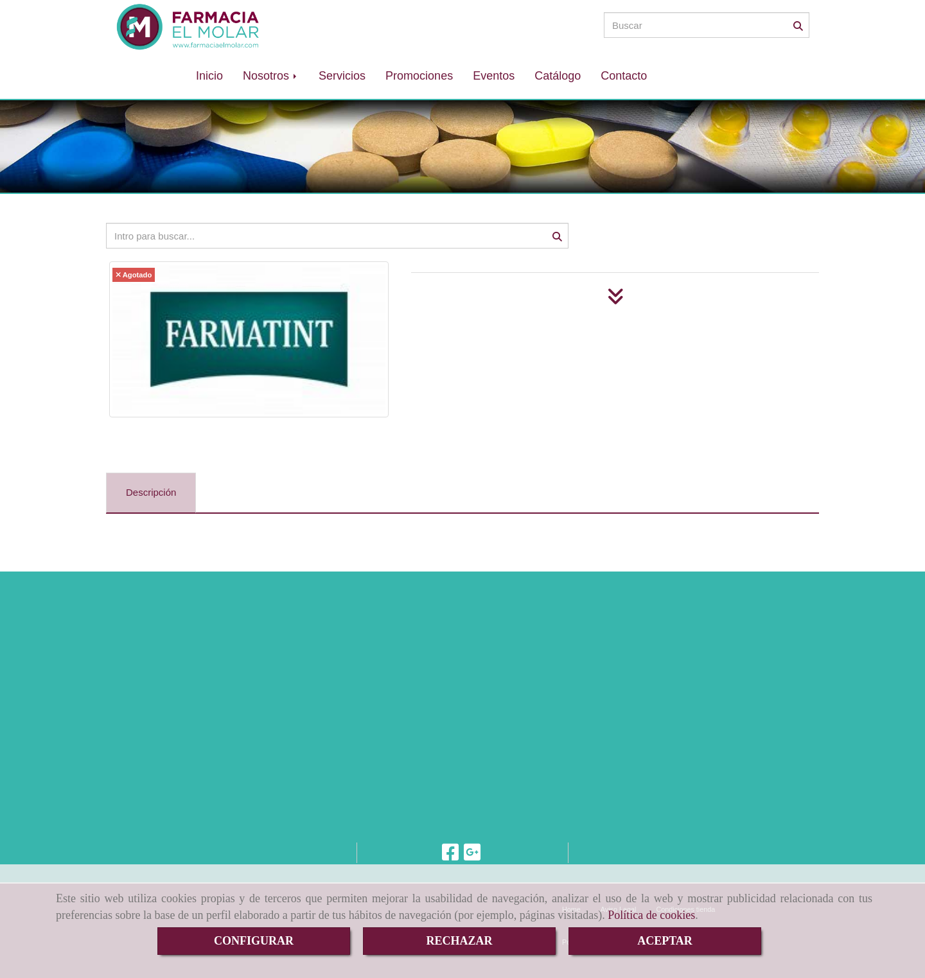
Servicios (342, 75)
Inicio (209, 75)
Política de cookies (651, 915)
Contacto (624, 75)
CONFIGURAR (254, 940)
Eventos (494, 75)
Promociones (419, 75)
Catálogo (557, 75)
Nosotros (271, 75)
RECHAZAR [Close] (459, 940)
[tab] (151, 493)
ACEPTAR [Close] (664, 940)
